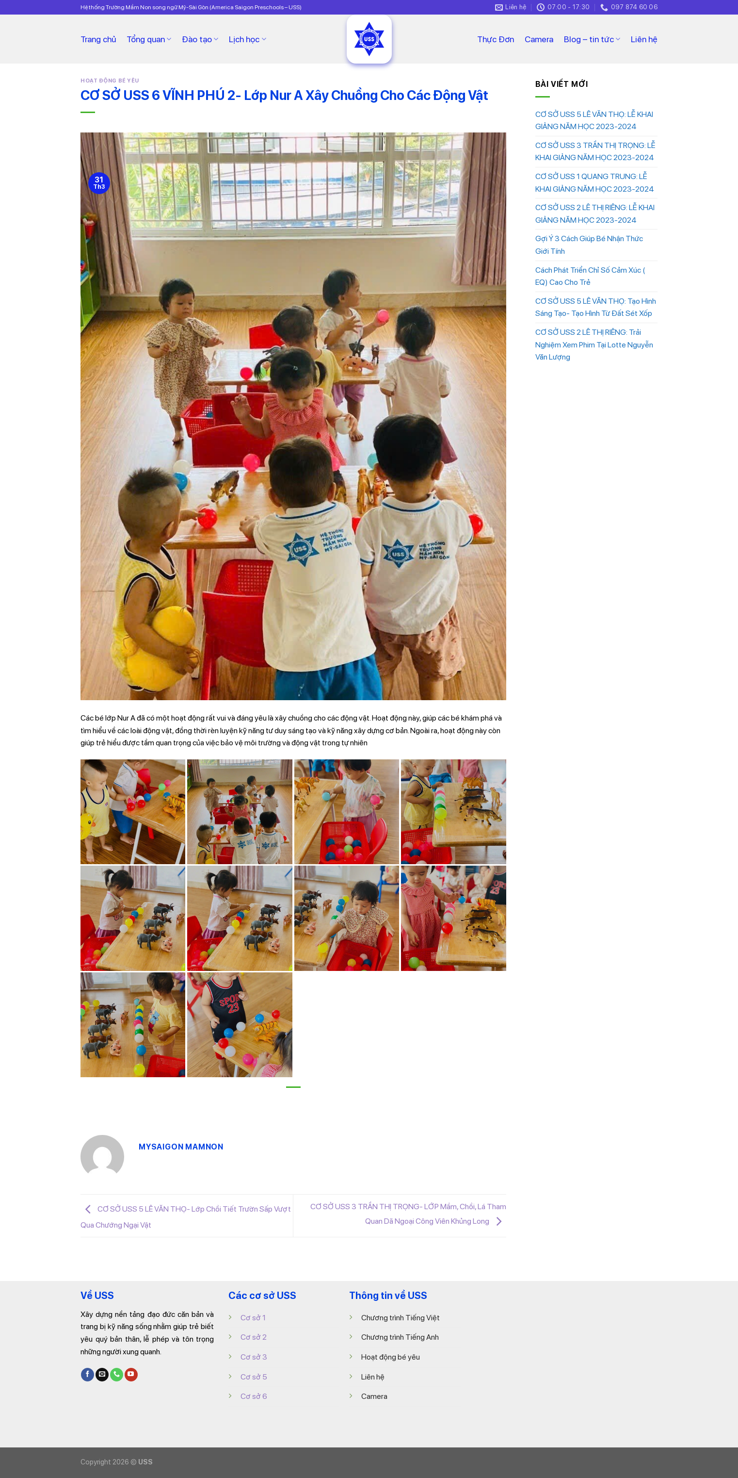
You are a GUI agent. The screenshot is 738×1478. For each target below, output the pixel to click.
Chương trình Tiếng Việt (400, 1317)
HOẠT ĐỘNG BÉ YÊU (109, 80)
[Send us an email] (102, 1374)
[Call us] (116, 1374)
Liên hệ (644, 39)
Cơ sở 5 (254, 1376)
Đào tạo (200, 39)
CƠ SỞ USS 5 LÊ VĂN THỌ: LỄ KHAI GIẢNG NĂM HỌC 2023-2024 (594, 120)
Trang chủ (98, 39)
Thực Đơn (495, 39)
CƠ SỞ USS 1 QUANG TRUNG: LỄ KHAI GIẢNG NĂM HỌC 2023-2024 (594, 183)
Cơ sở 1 (253, 1317)
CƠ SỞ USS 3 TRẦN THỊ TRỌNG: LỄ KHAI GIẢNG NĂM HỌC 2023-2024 (595, 152)
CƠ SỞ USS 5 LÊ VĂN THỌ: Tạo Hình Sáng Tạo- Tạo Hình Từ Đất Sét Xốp (595, 307)
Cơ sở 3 (254, 1357)
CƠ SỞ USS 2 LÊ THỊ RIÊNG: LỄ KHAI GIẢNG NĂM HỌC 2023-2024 (595, 214)
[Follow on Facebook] (87, 1374)
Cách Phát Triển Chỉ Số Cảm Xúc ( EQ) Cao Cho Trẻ (590, 276)
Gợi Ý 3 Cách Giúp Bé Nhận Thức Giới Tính (589, 245)
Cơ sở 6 (254, 1396)
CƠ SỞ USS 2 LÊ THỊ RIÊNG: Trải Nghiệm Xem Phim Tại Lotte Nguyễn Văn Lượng (594, 344)
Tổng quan (149, 39)
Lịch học (247, 39)
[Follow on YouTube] (131, 1374)
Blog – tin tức (592, 39)
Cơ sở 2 (254, 1337)
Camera (539, 39)
